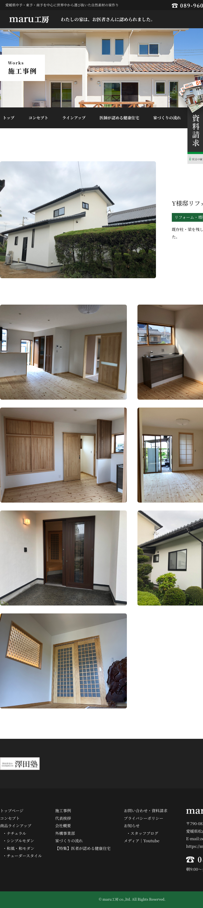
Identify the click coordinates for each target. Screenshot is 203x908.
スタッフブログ (144, 833)
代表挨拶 (63, 818)
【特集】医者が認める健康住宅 (83, 848)
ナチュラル (16, 833)
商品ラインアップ (15, 825)
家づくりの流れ (167, 117)
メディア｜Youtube (141, 840)
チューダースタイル (24, 855)
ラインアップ (74, 117)
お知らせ (132, 825)
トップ (9, 117)
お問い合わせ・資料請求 (146, 810)
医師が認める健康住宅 (119, 117)
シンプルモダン (20, 840)
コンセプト (38, 117)
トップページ (12, 810)
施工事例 (63, 810)
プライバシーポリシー (143, 818)
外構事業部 (65, 833)
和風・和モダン (20, 848)
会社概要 (63, 825)
